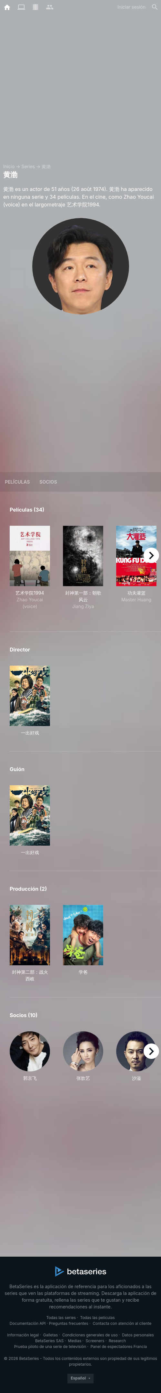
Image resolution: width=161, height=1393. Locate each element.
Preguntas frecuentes (68, 1323)
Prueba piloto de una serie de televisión (50, 1346)
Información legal (23, 1335)
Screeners (95, 1340)
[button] (30, 1056)
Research (117, 1340)
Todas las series (60, 1317)
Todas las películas (97, 1317)
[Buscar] (155, 7)
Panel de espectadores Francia (118, 1346)
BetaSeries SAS (49, 1340)
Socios (48, 482)
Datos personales (138, 1335)
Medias (74, 1340)
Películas (17, 482)
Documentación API (28, 1323)
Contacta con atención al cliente (122, 1323)
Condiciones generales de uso (90, 1335)
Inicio (9, 166)
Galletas (50, 1335)
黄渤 (46, 166)
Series (28, 166)
